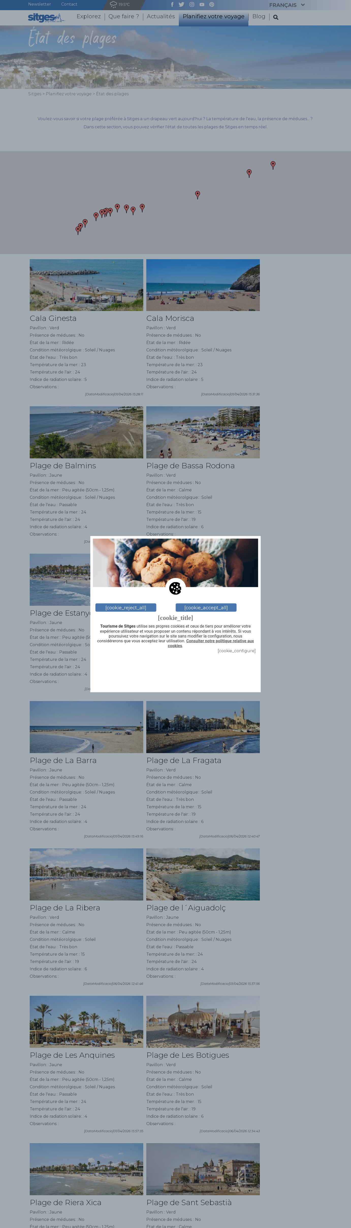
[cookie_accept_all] (206, 607)
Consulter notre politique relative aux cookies (211, 643)
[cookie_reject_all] (125, 607)
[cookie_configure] (237, 650)
